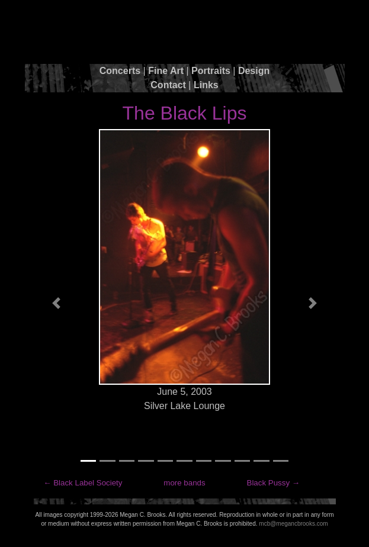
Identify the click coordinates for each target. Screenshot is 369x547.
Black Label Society (87, 482)
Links (206, 85)
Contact (168, 85)
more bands (184, 482)
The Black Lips (185, 113)
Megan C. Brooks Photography (185, 34)
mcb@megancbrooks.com (293, 523)
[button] (56, 303)
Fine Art (166, 71)
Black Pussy (268, 482)
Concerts (120, 71)
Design (253, 71)
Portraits (210, 71)
